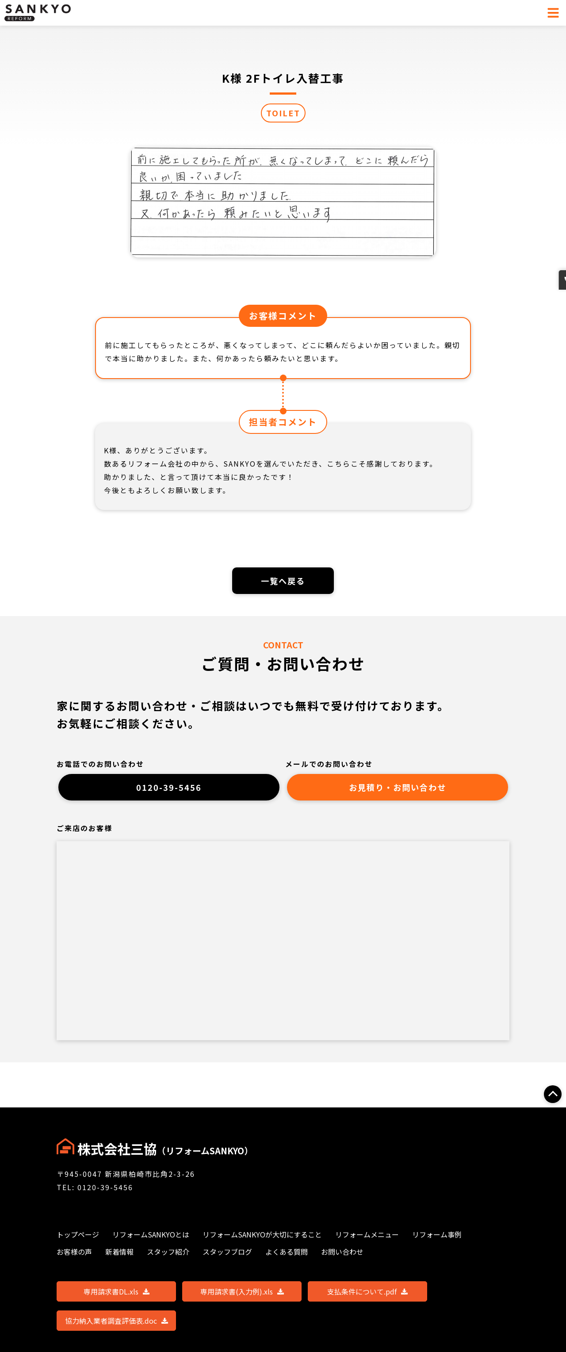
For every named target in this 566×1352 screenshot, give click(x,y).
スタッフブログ (227, 1251)
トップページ (78, 1234)
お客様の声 (74, 1251)
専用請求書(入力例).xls (242, 1291)
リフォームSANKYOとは (150, 1234)
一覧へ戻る (283, 581)
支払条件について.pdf (367, 1291)
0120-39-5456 (168, 791)
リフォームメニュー (367, 1234)
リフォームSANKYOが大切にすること (262, 1234)
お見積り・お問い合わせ (397, 791)
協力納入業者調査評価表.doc (116, 1320)
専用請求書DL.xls (116, 1291)
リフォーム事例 (437, 1234)
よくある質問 (286, 1251)
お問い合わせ (556, 327)
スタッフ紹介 (168, 1251)
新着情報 (119, 1251)
